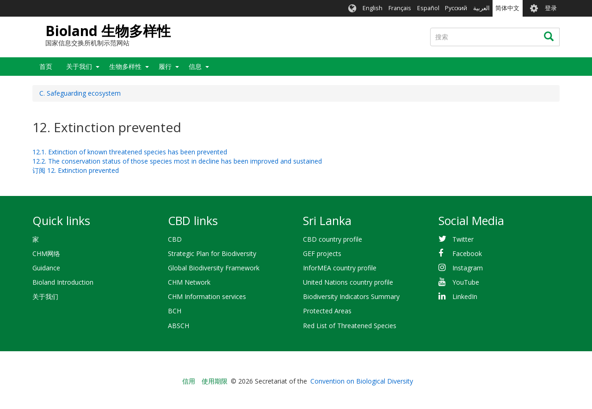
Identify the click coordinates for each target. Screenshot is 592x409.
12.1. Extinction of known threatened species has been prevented (129, 151)
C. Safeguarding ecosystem (80, 93)
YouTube (465, 282)
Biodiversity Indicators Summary (351, 296)
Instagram (467, 267)
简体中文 (507, 8)
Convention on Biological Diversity (361, 381)
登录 (551, 8)
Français (399, 8)
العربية (481, 8)
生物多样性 (125, 66)
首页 (45, 66)
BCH (174, 310)
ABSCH (178, 325)
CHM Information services (207, 296)
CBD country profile (332, 239)
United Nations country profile (348, 282)
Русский (456, 8)
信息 (195, 66)
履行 (165, 66)
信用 (188, 381)
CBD (175, 239)
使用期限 (215, 381)
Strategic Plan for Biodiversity (212, 253)
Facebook (467, 253)
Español (428, 8)
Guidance (46, 267)
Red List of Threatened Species (349, 325)
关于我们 (79, 66)
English (372, 8)
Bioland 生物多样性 (108, 30)
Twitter (463, 239)
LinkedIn (464, 296)
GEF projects (322, 253)
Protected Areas (327, 310)
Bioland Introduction (62, 282)
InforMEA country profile (339, 267)
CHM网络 (46, 253)
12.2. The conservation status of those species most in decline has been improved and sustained (177, 161)
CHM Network (189, 282)
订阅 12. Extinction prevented (75, 170)
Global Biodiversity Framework (213, 267)
